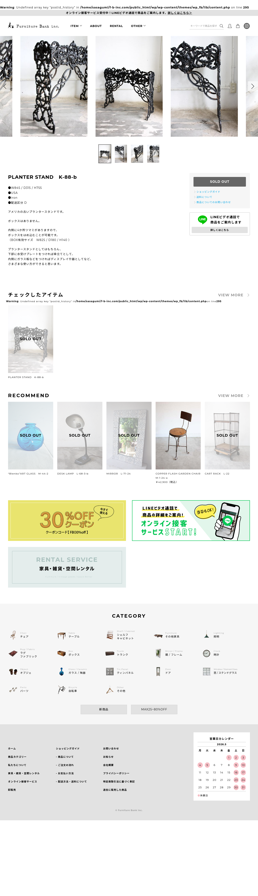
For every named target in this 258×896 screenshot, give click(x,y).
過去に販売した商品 (115, 789)
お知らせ (108, 756)
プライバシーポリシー (116, 773)
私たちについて (17, 765)
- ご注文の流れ (65, 765)
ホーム (12, 748)
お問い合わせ (111, 748)
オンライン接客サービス (22, 781)
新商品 (103, 709)
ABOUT (96, 26)
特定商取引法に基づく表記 (119, 781)
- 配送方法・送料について (71, 781)
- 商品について (65, 756)
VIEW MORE (230, 295)
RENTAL (116, 26)
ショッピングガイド (68, 748)
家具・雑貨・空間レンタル (24, 773)
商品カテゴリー (17, 756)
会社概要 (108, 765)
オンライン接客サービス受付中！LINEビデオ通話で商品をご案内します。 (129, 13)
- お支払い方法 (65, 773)
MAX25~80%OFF (154, 709)
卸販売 (12, 789)
